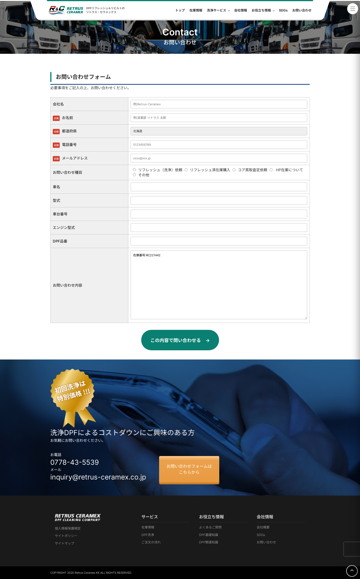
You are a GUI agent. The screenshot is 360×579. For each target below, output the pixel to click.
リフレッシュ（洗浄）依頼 (157, 170)
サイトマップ (64, 543)
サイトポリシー (66, 536)
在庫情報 (147, 527)
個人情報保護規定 (68, 528)
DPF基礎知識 (208, 535)
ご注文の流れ (151, 542)
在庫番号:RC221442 (219, 284)
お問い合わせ (266, 542)
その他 (141, 175)
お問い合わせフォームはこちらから (189, 469)
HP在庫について (286, 170)
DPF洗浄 (147, 535)
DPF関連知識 (208, 542)
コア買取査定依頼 (250, 170)
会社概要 (263, 527)
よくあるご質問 (210, 527)
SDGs (261, 535)
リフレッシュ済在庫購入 (207, 170)
